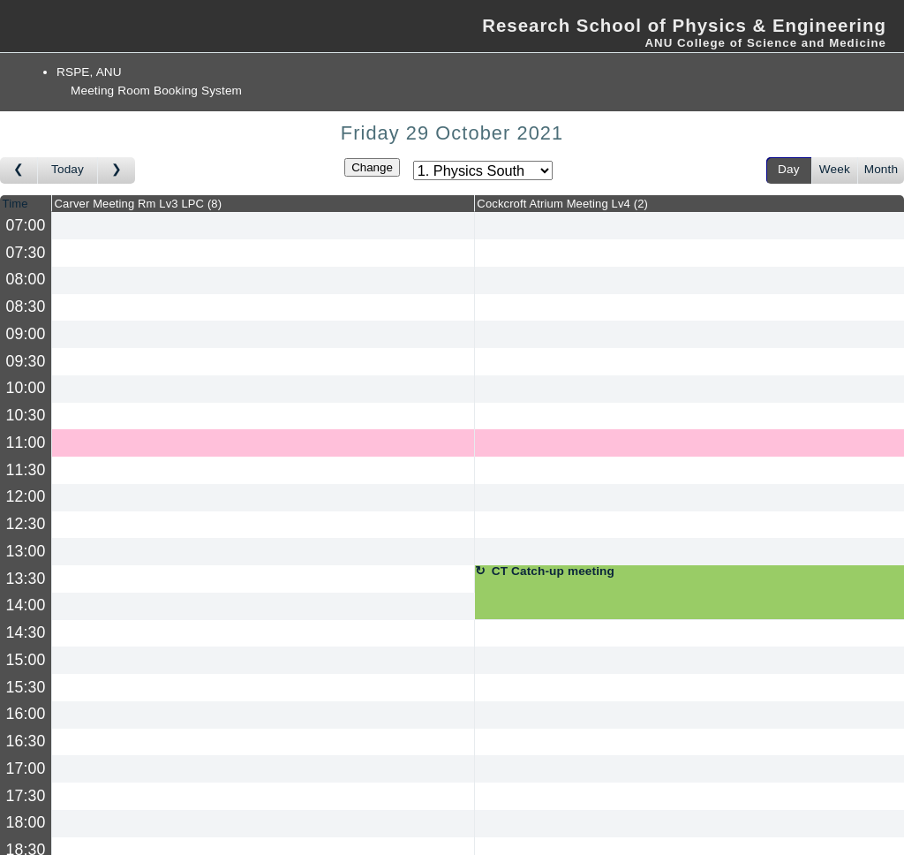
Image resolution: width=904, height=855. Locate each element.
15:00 (26, 660)
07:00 (26, 225)
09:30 (26, 361)
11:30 (26, 470)
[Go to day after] (116, 170)
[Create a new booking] (263, 225)
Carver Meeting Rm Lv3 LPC (138, 203)
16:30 (26, 741)
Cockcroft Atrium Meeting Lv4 (562, 203)
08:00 (26, 279)
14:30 (26, 632)
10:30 (26, 415)
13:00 (26, 551)
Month (881, 169)
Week (834, 169)
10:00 (26, 388)
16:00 (26, 714)
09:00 (26, 334)
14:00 (26, 605)
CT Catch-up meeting (553, 571)
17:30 (26, 796)
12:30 (26, 524)
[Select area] (483, 170)
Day (789, 169)
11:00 (26, 442)
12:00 (26, 496)
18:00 (26, 822)
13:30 (26, 578)
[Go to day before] (19, 170)
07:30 (26, 252)
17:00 (26, 768)
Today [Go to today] (67, 169)
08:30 (26, 306)
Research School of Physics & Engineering (684, 25)
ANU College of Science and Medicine (765, 42)
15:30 (26, 687)
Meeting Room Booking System (156, 90)
